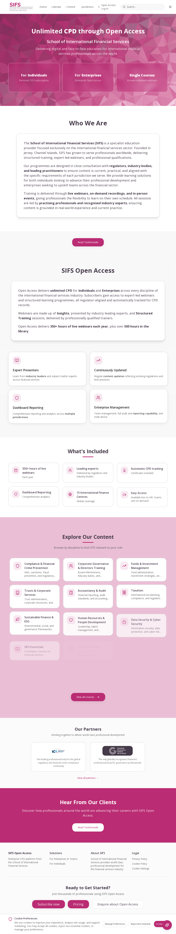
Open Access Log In (107, 6)
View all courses (88, 697)
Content (71, 6)
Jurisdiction (87, 6)
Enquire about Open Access (117, 904)
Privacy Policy (139, 858)
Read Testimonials (88, 242)
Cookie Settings (140, 868)
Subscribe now (48, 904)
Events (42, 6)
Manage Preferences (115, 923)
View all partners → (88, 778)
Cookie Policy (139, 863)
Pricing (78, 904)
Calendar (56, 6)
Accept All (161, 923)
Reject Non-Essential (140, 923)
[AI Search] (167, 925)
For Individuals (57, 863)
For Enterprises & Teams (63, 858)
